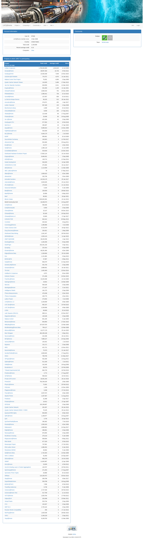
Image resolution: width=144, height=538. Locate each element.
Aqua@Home (8, 128)
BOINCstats (105, 42)
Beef (6, 196)
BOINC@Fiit (8, 259)
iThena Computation (10, 296)
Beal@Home (8, 190)
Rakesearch (8, 427)
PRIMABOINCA (9, 93)
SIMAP (7, 461)
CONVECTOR (9, 219)
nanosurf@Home (9, 341)
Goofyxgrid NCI (9, 73)
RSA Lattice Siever (10, 447)
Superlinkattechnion (10, 481)
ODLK (6, 356)
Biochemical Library (10, 108)
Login (138, 25)
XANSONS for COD (10, 165)
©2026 (72, 534)
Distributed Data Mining (11, 233)
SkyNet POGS (9, 396)
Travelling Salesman (10, 487)
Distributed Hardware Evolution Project (16, 153)
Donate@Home (9, 71)
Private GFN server (10, 378)
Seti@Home (8, 148)
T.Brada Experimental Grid (12, 370)
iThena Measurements (11, 293)
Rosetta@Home (9, 424)
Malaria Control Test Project (12, 79)
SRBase (7, 475)
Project (17, 25)
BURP (6, 136)
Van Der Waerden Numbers (12, 85)
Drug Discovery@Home (11, 230)
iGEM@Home (9, 159)
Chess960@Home (10, 111)
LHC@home (7, 25)
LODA (6, 310)
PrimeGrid (7, 381)
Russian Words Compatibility (13, 510)
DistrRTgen (8, 245)
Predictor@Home (10, 373)
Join (133, 25)
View (32, 50)
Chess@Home (9, 210)
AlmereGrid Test (9, 142)
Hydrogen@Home (10, 282)
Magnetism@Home (10, 316)
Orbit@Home (8, 364)
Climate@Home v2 (10, 216)
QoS (6, 418)
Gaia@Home (8, 262)
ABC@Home (8, 168)
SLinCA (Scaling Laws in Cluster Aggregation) (18, 467)
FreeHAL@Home (10, 279)
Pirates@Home (9, 116)
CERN (74, 534)
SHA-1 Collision (9, 455)
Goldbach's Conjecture (11, 273)
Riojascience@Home (11, 438)
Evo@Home (8, 145)
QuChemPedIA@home (11, 421)
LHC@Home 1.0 (9, 302)
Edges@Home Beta (10, 253)
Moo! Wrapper (9, 333)
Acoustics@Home (10, 102)
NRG (6, 347)
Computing (26, 25)
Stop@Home (8, 478)
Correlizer (7, 222)
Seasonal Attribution (10, 187)
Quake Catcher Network (11, 407)
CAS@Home (8, 205)
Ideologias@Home (10, 287)
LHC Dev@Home (10, 304)
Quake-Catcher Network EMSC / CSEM (16, 410)
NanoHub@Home (10, 350)
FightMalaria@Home (11, 130)
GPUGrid (7, 404)
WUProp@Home (9, 512)
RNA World (8, 441)
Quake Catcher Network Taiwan (14, 82)
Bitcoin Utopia (9, 199)
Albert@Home (9, 173)
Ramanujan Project (10, 444)
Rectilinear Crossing (10, 435)
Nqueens (7, 344)
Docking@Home (9, 242)
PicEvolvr (7, 387)
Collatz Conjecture (10, 68)
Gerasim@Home (9, 267)
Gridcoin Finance (9, 276)
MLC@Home (8, 133)
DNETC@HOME (9, 239)
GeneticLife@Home (10, 264)
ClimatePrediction (10, 91)
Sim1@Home (8, 464)
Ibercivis (7, 284)
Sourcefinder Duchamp (11, 139)
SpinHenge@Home (10, 470)
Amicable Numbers (10, 179)
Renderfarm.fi (8, 367)
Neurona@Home (9, 336)
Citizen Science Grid (10, 227)
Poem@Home (9, 393)
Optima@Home (9, 361)
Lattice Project (9, 299)
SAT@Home (8, 376)
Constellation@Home (11, 150)
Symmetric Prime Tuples (12, 473)
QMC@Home (8, 416)
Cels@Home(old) (10, 207)
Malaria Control (9, 319)
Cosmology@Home (10, 225)
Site (52, 25)
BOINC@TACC (9, 484)
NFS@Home (8, 339)
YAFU (6, 515)
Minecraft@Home (10, 330)
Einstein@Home (9, 250)
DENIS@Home (9, 236)
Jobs (45, 25)
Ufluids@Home (9, 113)
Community (37, 25)
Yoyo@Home (8, 518)
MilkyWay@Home (10, 324)
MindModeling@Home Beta (12, 327)
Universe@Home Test (11, 492)
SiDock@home (9, 458)
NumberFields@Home (11, 353)
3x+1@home (8, 119)
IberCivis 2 (8, 125)
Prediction (7, 398)
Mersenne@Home (10, 321)
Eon (6, 256)
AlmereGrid (8, 176)
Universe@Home (10, 490)
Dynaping (7, 247)
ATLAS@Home (9, 185)
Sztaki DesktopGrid (10, 162)
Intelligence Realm (10, 290)
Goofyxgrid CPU (9, 122)
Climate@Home (9, 213)
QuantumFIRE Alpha (10, 413)
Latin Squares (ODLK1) (11, 313)
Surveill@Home (9, 96)
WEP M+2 (7, 507)
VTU (6, 504)
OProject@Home (9, 359)
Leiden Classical (9, 105)
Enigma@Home (9, 156)
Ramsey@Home (9, 433)
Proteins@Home (9, 401)
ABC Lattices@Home (11, 170)
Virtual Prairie (8, 501)
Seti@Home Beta (10, 453)
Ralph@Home (9, 430)
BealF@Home (9, 193)
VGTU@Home (9, 495)
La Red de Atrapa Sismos (12, 99)
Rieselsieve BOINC (10, 450)
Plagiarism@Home (10, 390)
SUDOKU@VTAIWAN (11, 76)
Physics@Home (9, 384)
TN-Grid (7, 270)
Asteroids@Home (10, 182)
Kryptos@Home (9, 88)
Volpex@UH (8, 498)
